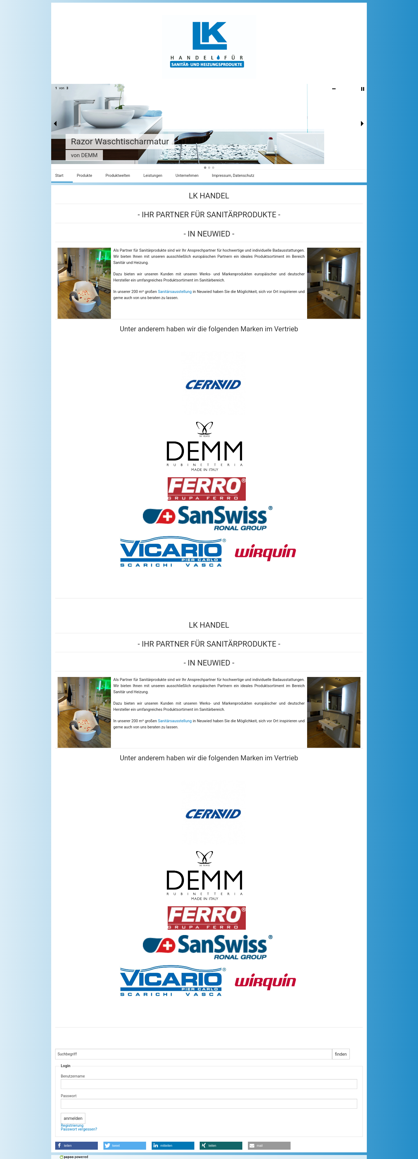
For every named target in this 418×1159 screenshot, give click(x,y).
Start (59, 175)
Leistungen (152, 175)
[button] (76, 1146)
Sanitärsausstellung (175, 291)
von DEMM (84, 155)
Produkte (84, 175)
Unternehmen (187, 175)
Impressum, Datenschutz (233, 175)
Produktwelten (118, 175)
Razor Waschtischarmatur (120, 141)
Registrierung (72, 1125)
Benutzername (73, 1076)
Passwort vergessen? (79, 1129)
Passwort (69, 1096)
